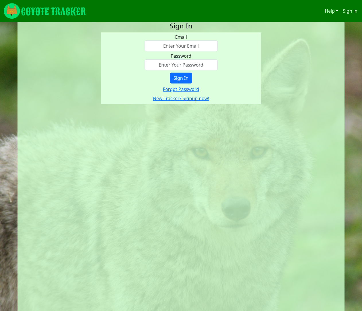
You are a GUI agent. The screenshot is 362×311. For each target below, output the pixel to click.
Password (181, 56)
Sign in (350, 11)
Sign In (181, 78)
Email (181, 37)
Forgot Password (181, 89)
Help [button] (330, 11)
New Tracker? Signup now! (181, 98)
